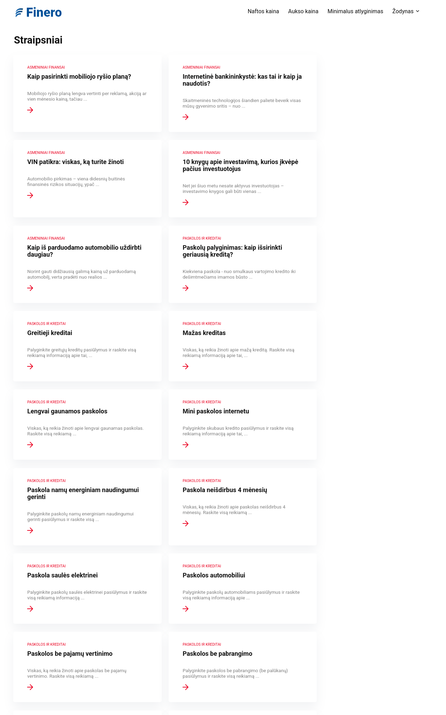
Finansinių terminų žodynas (195, 614)
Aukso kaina (303, 11)
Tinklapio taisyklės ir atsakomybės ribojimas (214, 634)
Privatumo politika (186, 624)
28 (223, 552)
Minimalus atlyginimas (355, 11)
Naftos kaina (263, 11)
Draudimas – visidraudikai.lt (194, 676)
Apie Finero (178, 605)
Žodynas (403, 11)
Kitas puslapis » (250, 552)
